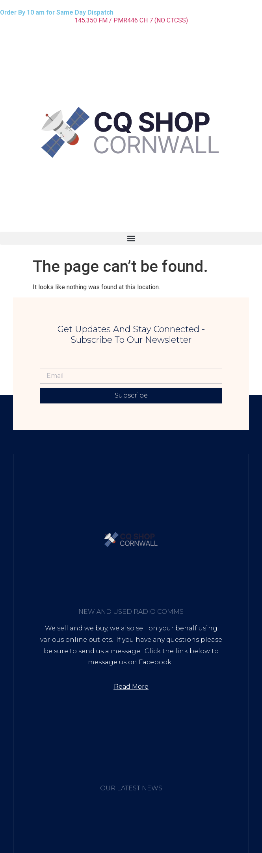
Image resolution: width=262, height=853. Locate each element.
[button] (131, 238)
